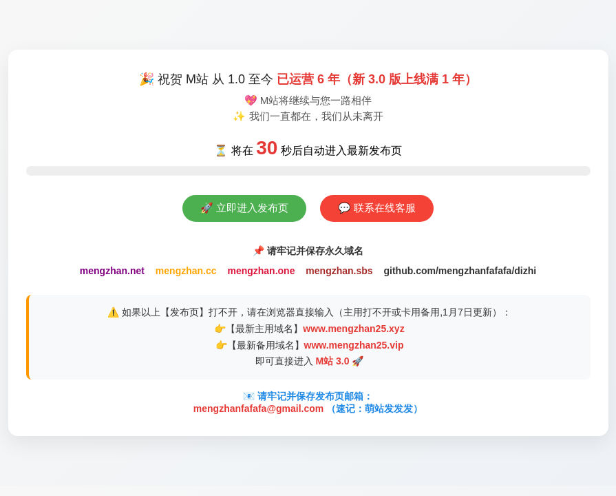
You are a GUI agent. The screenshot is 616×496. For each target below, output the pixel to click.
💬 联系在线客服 (377, 208)
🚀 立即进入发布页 (244, 208)
